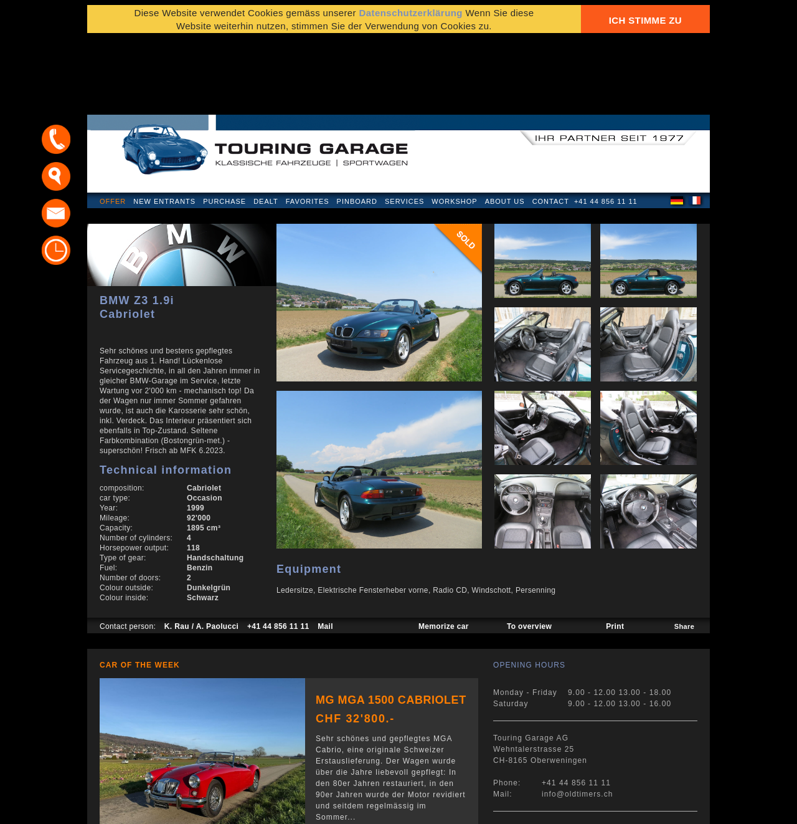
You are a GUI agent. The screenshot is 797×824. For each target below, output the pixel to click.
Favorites (307, 127)
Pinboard (357, 127)
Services (404, 127)
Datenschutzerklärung (411, 20)
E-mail (548, 808)
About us (505, 127)
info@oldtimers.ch (577, 720)
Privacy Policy (129, 808)
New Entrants (164, 127)
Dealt (265, 127)
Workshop (454, 127)
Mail (325, 552)
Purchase (224, 127)
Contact (550, 127)
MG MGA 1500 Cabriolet (391, 626)
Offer (113, 127)
